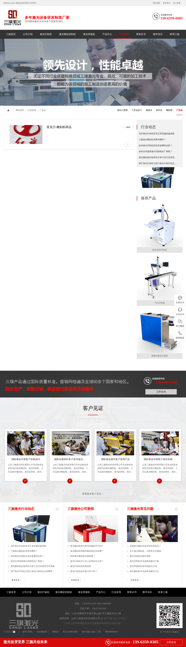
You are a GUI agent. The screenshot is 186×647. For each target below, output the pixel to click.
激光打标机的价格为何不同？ (83, 571)
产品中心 (107, 34)
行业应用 (124, 34)
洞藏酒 (55, 632)
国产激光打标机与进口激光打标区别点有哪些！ (161, 163)
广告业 (43, 110)
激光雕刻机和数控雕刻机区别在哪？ (87, 551)
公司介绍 (28, 34)
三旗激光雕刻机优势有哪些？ (152, 139)
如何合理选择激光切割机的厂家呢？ (155, 151)
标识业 (159, 110)
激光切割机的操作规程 (140, 556)
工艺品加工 (137, 110)
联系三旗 (174, 34)
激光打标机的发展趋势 (80, 566)
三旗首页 (11, 34)
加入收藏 (176, 3)
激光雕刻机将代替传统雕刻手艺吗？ (87, 546)
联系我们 (166, 3)
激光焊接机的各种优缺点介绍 (143, 566)
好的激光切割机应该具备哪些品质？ (155, 145)
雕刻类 (169, 110)
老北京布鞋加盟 (70, 632)
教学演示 (158, 34)
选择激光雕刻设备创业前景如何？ (145, 546)
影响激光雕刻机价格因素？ (82, 556)
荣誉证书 (141, 34)
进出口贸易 (122, 110)
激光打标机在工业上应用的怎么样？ (87, 561)
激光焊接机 (89, 34)
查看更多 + (16, 580)
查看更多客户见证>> (93, 493)
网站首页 (20, 110)
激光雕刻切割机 (67, 34)
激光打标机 (46, 34)
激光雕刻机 (42, 632)
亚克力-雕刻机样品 (59, 127)
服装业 (149, 110)
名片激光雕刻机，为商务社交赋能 (145, 551)
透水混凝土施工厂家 (91, 632)
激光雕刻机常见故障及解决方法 (144, 571)
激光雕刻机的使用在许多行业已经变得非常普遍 (161, 157)
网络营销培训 (111, 632)
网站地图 (156, 3)
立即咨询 (161, 391)
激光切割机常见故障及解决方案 (144, 561)
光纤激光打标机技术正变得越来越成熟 (156, 133)
